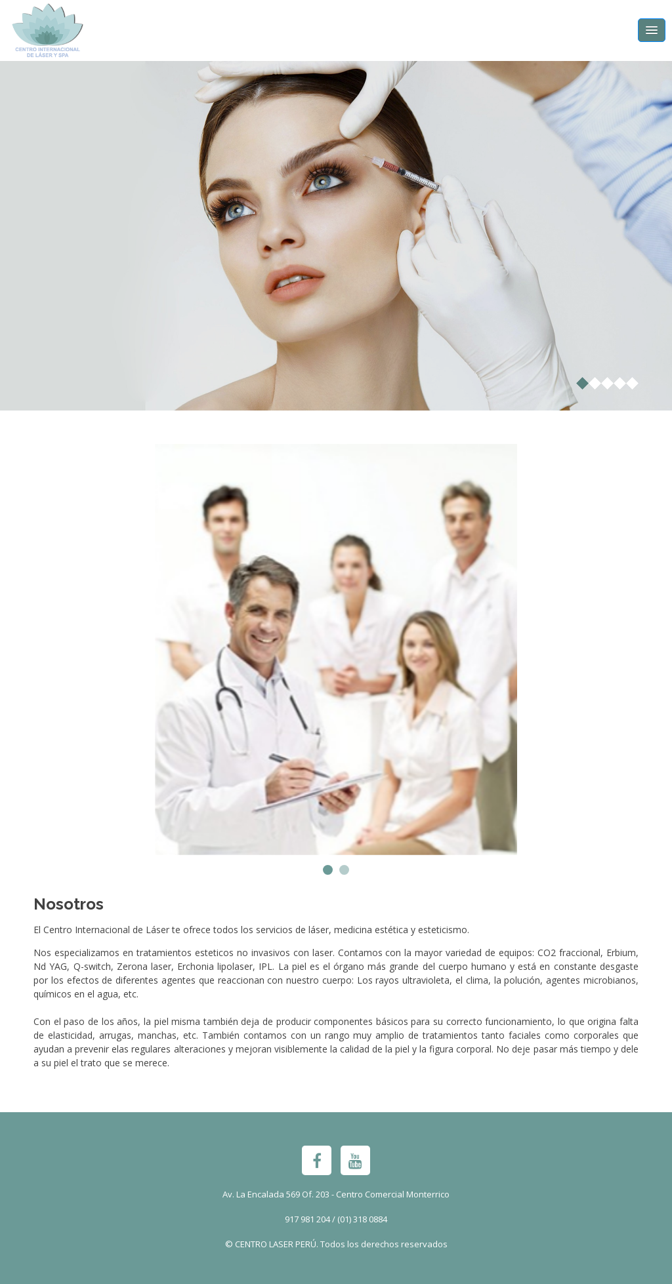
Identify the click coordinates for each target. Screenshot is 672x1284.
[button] (328, 870)
